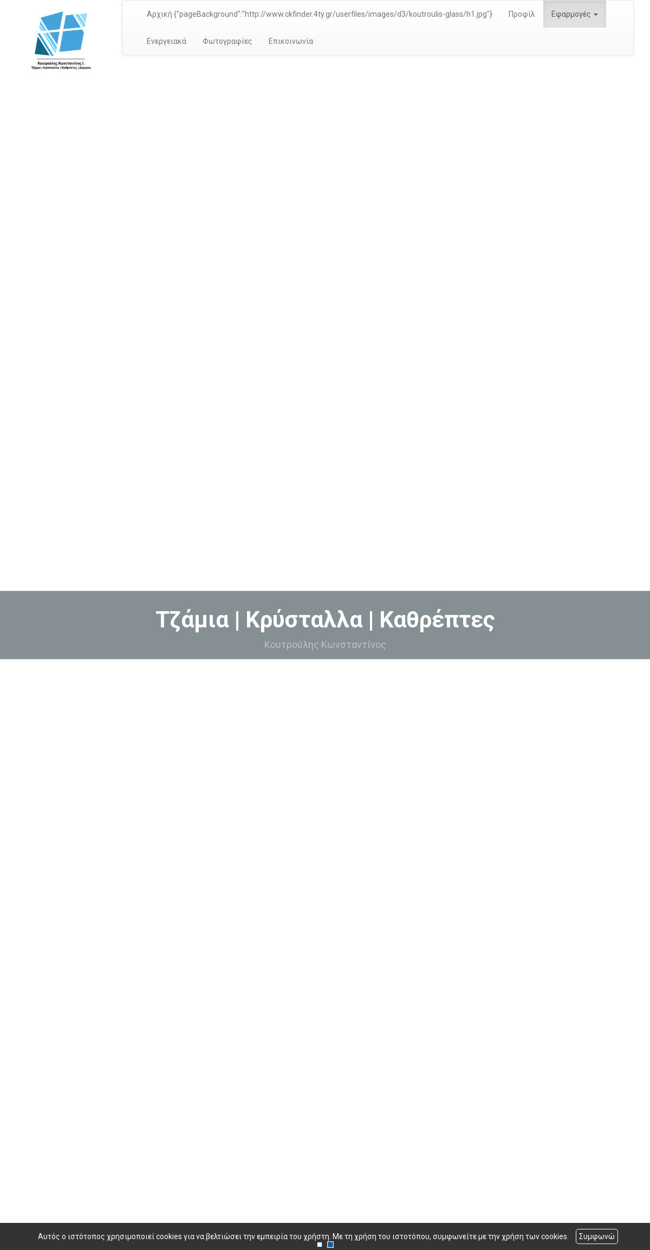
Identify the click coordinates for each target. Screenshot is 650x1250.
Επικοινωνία (291, 41)
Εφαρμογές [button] (574, 14)
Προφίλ (522, 14)
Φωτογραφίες (227, 41)
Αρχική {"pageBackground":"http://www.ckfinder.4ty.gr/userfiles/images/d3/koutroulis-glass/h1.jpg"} (319, 14)
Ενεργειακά (166, 41)
